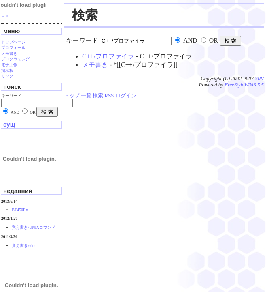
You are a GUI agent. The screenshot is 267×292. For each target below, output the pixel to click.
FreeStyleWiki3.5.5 (244, 85)
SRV (259, 79)
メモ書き (95, 64)
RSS (109, 96)
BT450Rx (20, 210)
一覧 (86, 96)
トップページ (13, 42)
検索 (98, 96)
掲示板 (7, 70)
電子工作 (9, 64)
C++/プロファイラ (108, 56)
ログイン (125, 96)
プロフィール (13, 47)
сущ (9, 124)
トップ (72, 96)
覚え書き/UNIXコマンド (33, 227)
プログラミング (15, 59)
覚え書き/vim (23, 245)
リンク (7, 76)
